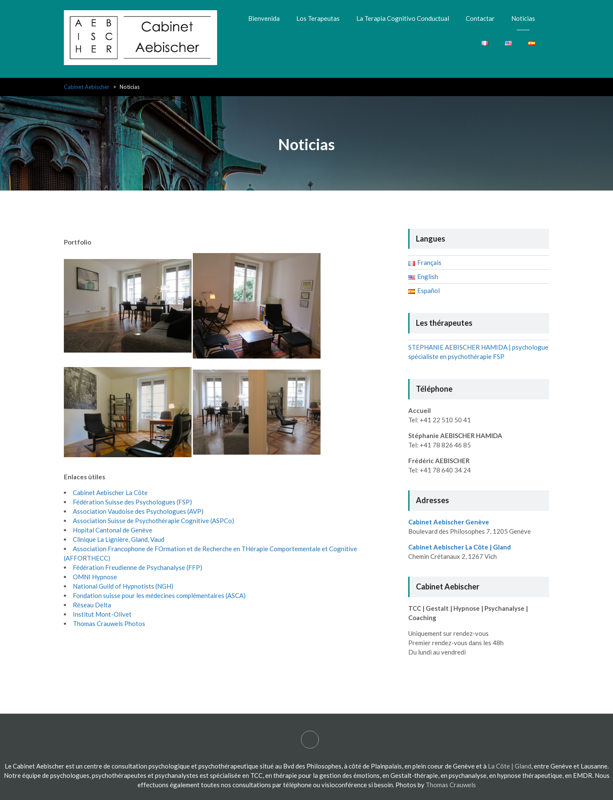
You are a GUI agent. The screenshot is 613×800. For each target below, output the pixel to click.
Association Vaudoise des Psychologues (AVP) (138, 511)
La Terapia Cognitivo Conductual (402, 18)
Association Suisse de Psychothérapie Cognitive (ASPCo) (153, 520)
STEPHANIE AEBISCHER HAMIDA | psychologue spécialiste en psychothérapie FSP (310, 740)
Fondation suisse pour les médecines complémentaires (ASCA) (159, 595)
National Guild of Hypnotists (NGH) (123, 586)
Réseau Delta (92, 605)
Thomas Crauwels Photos (109, 623)
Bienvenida (264, 18)
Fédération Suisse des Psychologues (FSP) (132, 502)
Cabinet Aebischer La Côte (110, 492)
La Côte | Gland (509, 766)
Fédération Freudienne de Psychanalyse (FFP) (137, 567)
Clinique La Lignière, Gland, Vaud (118, 539)
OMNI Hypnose (95, 577)
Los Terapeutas (318, 18)
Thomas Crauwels (451, 785)
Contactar (480, 18)
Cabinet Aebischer (86, 86)
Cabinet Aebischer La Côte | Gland (459, 547)
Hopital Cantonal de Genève (112, 530)
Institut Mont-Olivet (102, 614)
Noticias (523, 18)
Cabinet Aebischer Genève (448, 522)
